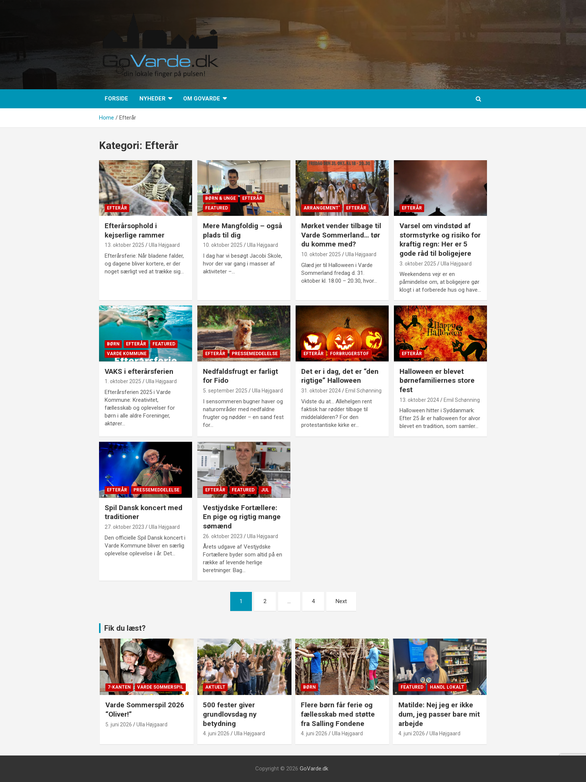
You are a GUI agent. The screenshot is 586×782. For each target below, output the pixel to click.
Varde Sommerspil (160, 687)
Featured (216, 208)
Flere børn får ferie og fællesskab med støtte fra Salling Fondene (338, 714)
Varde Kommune (126, 353)
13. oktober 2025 (124, 245)
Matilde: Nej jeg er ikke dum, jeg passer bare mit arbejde (439, 714)
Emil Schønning (363, 391)
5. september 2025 (225, 391)
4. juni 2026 (216, 733)
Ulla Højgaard (164, 245)
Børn (113, 344)
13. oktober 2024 (419, 400)
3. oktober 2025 (418, 264)
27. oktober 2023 (124, 527)
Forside (116, 98)
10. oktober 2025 (223, 245)
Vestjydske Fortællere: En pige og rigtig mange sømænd (242, 516)
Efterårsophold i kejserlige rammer (135, 230)
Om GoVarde (201, 98)
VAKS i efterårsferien (139, 371)
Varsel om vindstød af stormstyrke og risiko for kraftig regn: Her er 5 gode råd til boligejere (440, 239)
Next (341, 601)
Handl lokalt (447, 687)
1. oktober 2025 (123, 381)
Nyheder (152, 98)
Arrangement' (321, 208)
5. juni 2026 (118, 724)
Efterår (117, 208)
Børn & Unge (220, 198)
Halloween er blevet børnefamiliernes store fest (437, 380)
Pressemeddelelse (255, 353)
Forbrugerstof (349, 353)
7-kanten (119, 687)
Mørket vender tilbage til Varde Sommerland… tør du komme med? (341, 234)
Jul (265, 490)
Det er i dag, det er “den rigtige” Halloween (340, 376)
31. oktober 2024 (321, 391)
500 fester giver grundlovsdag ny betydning (230, 714)
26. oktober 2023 (223, 536)
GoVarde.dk (314, 768)
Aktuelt (215, 687)
